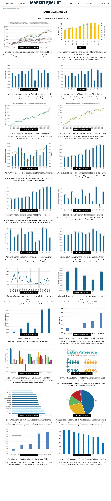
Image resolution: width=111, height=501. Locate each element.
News (79, 3)
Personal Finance (9, 3)
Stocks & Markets (11, 8)
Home (4, 8)
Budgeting (22, 3)
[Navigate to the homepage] (45, 3)
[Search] (96, 3)
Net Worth (89, 3)
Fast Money (69, 3)
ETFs (18, 8)
